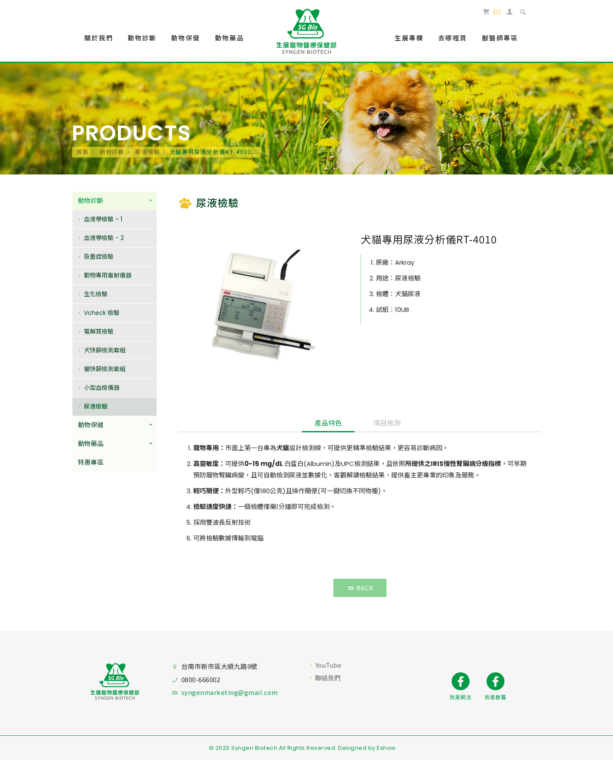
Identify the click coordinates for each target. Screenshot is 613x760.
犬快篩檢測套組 (105, 350)
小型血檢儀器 (102, 387)
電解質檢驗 (99, 331)
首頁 (82, 152)
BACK (360, 587)
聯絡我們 (328, 677)
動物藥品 (90, 444)
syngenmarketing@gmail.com (229, 692)
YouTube (328, 664)
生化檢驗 (96, 294)
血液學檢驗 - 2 (104, 238)
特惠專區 (90, 462)
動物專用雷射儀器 (108, 275)
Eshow (386, 748)
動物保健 (90, 425)
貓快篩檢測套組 (105, 369)
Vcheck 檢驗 (102, 313)
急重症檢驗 (99, 256)
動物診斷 (110, 152)
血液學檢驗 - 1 (103, 219)
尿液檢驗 (147, 152)
